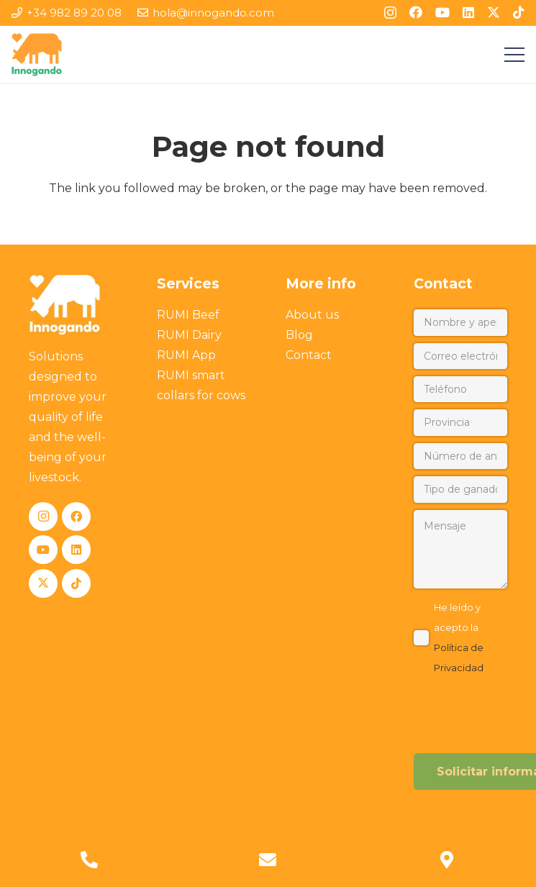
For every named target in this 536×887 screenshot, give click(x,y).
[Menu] (514, 55)
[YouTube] (442, 12)
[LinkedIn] (468, 12)
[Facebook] (415, 12)
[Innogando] (37, 54)
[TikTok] (518, 12)
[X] (493, 12)
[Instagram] (390, 13)
